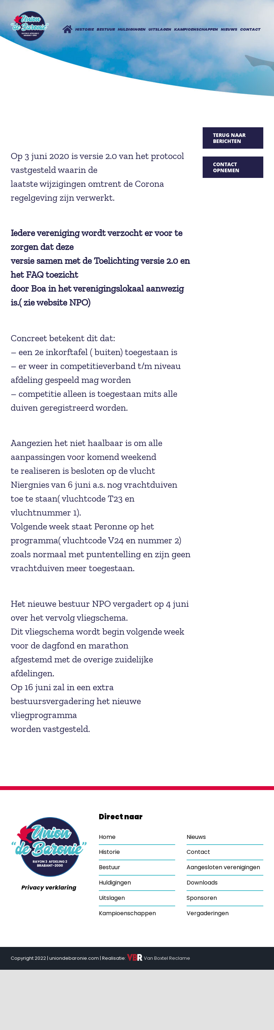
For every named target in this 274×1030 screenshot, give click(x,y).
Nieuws (196, 837)
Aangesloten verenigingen (223, 867)
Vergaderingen (208, 913)
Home (107, 837)
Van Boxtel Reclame (158, 958)
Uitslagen (112, 898)
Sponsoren (202, 898)
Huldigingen (115, 882)
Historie (109, 852)
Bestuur (109, 867)
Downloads (202, 882)
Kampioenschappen (127, 913)
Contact (198, 852)
